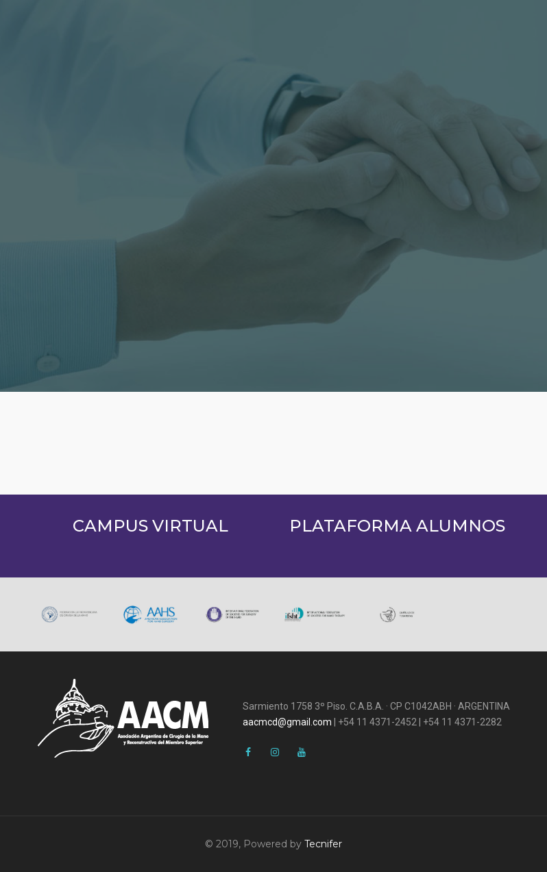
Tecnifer (323, 844)
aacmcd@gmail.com (287, 722)
